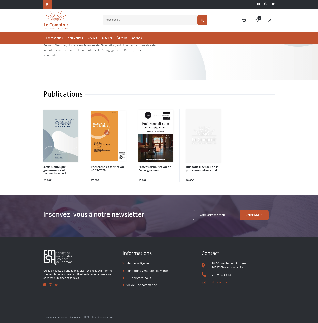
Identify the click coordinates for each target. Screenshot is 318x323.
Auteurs (107, 43)
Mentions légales (137, 263)
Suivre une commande (141, 285)
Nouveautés (75, 43)
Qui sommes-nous (138, 278)
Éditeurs (122, 43)
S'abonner (254, 215)
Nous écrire (219, 282)
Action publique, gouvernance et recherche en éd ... (56, 170)
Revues (92, 43)
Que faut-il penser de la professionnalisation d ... (203, 168)
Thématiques (54, 43)
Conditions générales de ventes (147, 271)
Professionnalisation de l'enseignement (154, 168)
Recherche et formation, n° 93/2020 (108, 168)
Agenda (137, 43)
